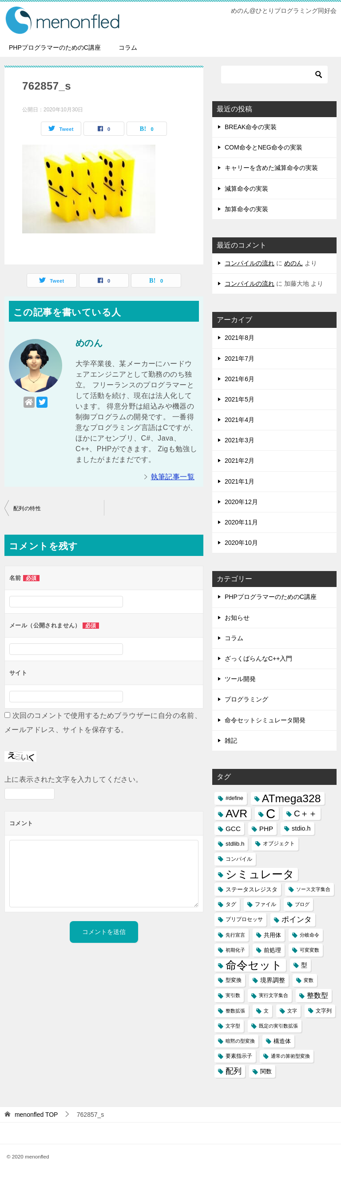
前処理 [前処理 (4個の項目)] (272, 950)
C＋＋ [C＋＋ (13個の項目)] (305, 813)
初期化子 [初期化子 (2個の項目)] (235, 950)
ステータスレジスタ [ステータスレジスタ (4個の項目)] (252, 889)
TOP (36, 1114)
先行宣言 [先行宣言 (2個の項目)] (235, 935)
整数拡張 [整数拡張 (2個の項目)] (235, 1010)
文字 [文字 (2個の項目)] (292, 1010)
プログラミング (246, 699)
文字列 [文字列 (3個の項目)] (324, 1011)
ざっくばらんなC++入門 (258, 658)
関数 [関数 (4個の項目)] (266, 1071)
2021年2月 (239, 460)
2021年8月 (239, 337)
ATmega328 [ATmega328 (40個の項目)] (291, 798)
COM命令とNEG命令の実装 (263, 147)
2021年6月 (239, 378)
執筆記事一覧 (172, 477)
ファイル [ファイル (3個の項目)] (265, 904)
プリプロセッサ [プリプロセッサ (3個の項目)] (244, 919)
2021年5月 (239, 399)
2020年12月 (241, 501)
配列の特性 (27, 508)
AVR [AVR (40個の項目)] (236, 813)
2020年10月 (241, 542)
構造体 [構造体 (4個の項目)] (282, 1041)
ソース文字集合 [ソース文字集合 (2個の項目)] (313, 889)
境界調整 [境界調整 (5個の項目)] (272, 980)
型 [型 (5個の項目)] (304, 965)
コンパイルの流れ (249, 263)
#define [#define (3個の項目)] (234, 798)
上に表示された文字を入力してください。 (73, 779)
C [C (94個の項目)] (270, 813)
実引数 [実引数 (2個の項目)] (233, 995)
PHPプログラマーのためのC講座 (55, 47)
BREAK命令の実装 (251, 126)
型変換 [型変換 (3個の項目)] (234, 980)
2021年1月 (239, 481)
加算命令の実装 (246, 209)
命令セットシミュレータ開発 (265, 720)
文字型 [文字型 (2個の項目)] (233, 1025)
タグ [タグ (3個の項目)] (231, 904)
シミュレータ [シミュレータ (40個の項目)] (260, 874)
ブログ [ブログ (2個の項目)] (302, 904)
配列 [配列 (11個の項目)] (234, 1071)
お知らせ (237, 617)
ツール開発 (240, 678)
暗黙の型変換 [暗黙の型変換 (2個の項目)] (240, 1041)
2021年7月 (239, 358)
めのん (293, 263)
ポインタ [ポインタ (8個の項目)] (297, 919)
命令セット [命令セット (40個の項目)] (254, 965)
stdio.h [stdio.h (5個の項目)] (301, 828)
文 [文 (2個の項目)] (266, 1010)
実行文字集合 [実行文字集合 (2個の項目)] (273, 995)
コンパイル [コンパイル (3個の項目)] (239, 859)
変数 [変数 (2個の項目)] (308, 980)
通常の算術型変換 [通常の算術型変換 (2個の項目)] (290, 1056)
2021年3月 (239, 440)
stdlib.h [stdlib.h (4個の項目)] (235, 843)
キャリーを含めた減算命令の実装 (271, 167)
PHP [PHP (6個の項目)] (266, 828)
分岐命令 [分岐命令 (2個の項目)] (309, 935)
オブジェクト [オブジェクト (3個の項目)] (279, 843)
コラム (128, 47)
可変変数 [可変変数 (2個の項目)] (309, 950)
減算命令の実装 (246, 188)
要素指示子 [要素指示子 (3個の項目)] (239, 1056)
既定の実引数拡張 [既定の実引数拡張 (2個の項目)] (278, 1025)
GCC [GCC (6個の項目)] (233, 828)
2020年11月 (241, 522)
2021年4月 (239, 419)
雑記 (231, 740)
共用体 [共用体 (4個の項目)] (272, 935)
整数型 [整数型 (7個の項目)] (317, 995)
